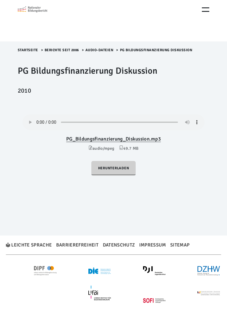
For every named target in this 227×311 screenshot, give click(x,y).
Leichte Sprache (31, 245)
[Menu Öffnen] (205, 9)
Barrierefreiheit (77, 245)
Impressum (152, 245)
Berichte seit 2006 (62, 50)
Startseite (28, 50)
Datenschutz (119, 245)
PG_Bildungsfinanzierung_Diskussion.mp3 (113, 139)
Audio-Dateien (99, 50)
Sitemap (179, 245)
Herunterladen (113, 168)
